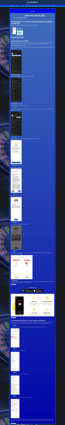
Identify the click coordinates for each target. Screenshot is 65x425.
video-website (28, 5)
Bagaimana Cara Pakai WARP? (31, 17)
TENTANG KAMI (11, 5)
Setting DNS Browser (47, 17)
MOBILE (17, 5)
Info (22, 5)
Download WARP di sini (40, 17)
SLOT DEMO (53, 5)
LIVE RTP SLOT (41, 5)
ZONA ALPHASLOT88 (47, 5)
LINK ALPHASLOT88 (35, 5)
